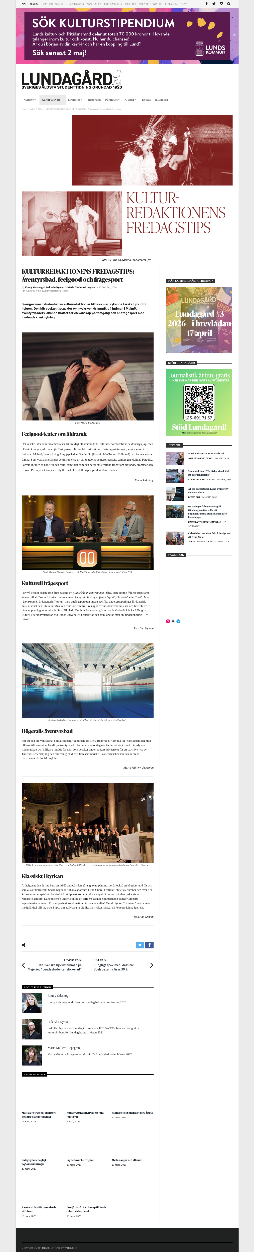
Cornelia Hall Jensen (201, 479)
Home (24, 109)
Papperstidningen (151, 4)
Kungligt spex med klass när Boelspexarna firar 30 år (121, 964)
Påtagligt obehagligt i (35, 1161)
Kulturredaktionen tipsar (55, 290)
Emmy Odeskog (34, 287)
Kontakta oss (75, 4)
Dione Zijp (194, 497)
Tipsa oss (131, 4)
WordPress (70, 1247)
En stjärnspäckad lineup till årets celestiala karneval (87, 1209)
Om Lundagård (53, 4)
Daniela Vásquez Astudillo (205, 522)
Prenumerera (113, 4)
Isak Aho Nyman (55, 287)
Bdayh (45, 1247)
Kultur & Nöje (35, 109)
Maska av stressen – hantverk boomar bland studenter (39, 1114)
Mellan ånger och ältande (127, 1159)
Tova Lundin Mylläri (201, 541)
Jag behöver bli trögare (80, 1159)
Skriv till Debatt (176, 4)
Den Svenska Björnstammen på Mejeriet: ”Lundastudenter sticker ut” (54, 964)
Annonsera (94, 4)
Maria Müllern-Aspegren (81, 287)
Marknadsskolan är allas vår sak (206, 453)
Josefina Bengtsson (200, 458)
